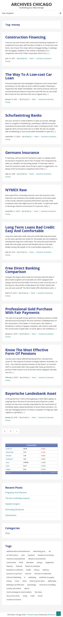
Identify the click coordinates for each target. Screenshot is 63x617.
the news (38, 592)
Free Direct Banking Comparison (22, 270)
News (31, 58)
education (30, 562)
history (36, 570)
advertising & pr (39, 551)
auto (23, 555)
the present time (13, 596)
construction (11, 562)
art (50, 551)
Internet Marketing (14, 577)
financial (19, 566)
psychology (31, 585)
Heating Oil (9, 459)
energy (39, 562)
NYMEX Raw (16, 189)
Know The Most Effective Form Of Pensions (26, 351)
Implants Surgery (12, 504)
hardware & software (15, 570)
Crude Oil (9, 449)
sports (26, 588)
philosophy (52, 581)
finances (10, 566)
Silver (7, 466)
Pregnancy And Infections (16, 492)
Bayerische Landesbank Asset (30, 393)
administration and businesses (18, 551)
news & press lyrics (37, 581)
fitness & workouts (32, 566)
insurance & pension (43, 58)
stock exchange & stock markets (19, 592)
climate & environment (37, 559)
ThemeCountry (32, 615)
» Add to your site (54, 472)
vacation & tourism (14, 599)
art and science (12, 555)
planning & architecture (15, 585)
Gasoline (8, 455)
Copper (8, 469)
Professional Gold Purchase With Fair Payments (28, 311)
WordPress (51, 615)
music (17, 581)
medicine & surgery (46, 577)
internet (28, 573)
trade (32, 596)
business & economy (46, 555)
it (24, 577)
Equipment (49, 562)
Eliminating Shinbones (14, 509)
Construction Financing (25, 37)
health (28, 570)
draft (21, 562)
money (7, 61)
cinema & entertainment (16, 559)
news (24, 581)
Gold (7, 462)
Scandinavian (10, 515)
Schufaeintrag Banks (23, 115)
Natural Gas (9, 452)
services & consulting (47, 585)
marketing (32, 577)
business (31, 555)
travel (40, 596)
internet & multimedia (42, 573)
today (25, 596)
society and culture (14, 588)
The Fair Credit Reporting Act (17, 498)
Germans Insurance (22, 152)
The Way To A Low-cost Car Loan (28, 76)
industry (46, 570)
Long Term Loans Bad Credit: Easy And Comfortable (30, 229)
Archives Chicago (31, 4)
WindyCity (23, 58)
